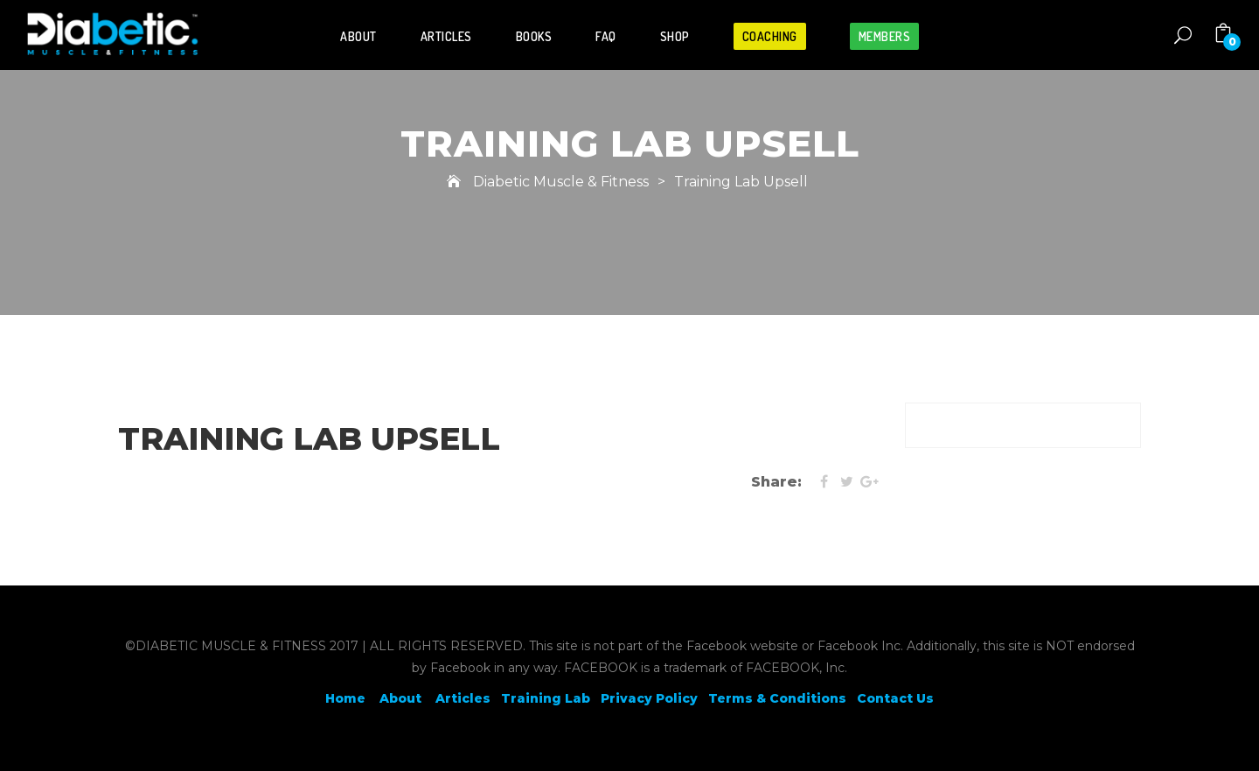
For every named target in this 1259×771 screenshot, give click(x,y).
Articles (446, 36)
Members (885, 36)
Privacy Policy (649, 698)
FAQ (605, 36)
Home (345, 698)
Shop (675, 36)
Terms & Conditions (777, 698)
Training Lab (545, 698)
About (358, 36)
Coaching (769, 36)
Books (534, 36)
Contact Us (895, 698)
